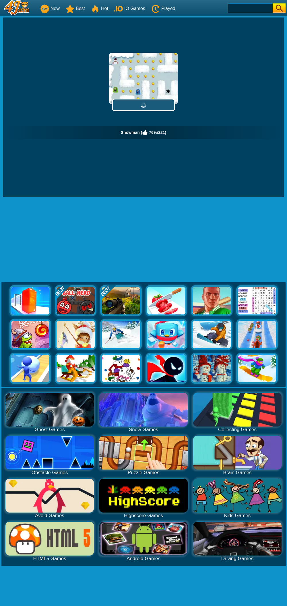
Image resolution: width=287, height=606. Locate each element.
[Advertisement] (143, 240)
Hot (99, 8)
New (50, 8)
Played (163, 8)
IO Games (129, 8)
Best (75, 8)
